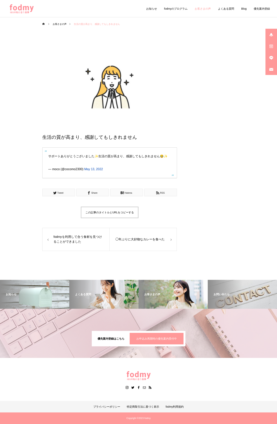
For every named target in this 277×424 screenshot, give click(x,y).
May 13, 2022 (93, 169)
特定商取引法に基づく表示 (143, 406)
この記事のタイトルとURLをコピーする (109, 212)
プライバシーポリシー (106, 406)
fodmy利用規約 (175, 406)
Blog (244, 8)
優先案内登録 (262, 8)
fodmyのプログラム (176, 8)
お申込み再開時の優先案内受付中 (156, 338)
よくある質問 (226, 8)
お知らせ (151, 8)
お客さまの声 (203, 8)
